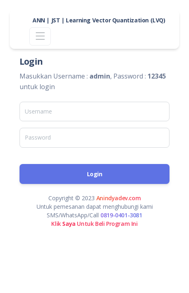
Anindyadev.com (118, 198)
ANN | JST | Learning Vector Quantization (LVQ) (99, 20)
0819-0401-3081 (121, 215)
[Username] (94, 111)
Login (94, 174)
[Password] (94, 137)
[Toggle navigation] (40, 36)
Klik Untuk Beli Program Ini (94, 223)
